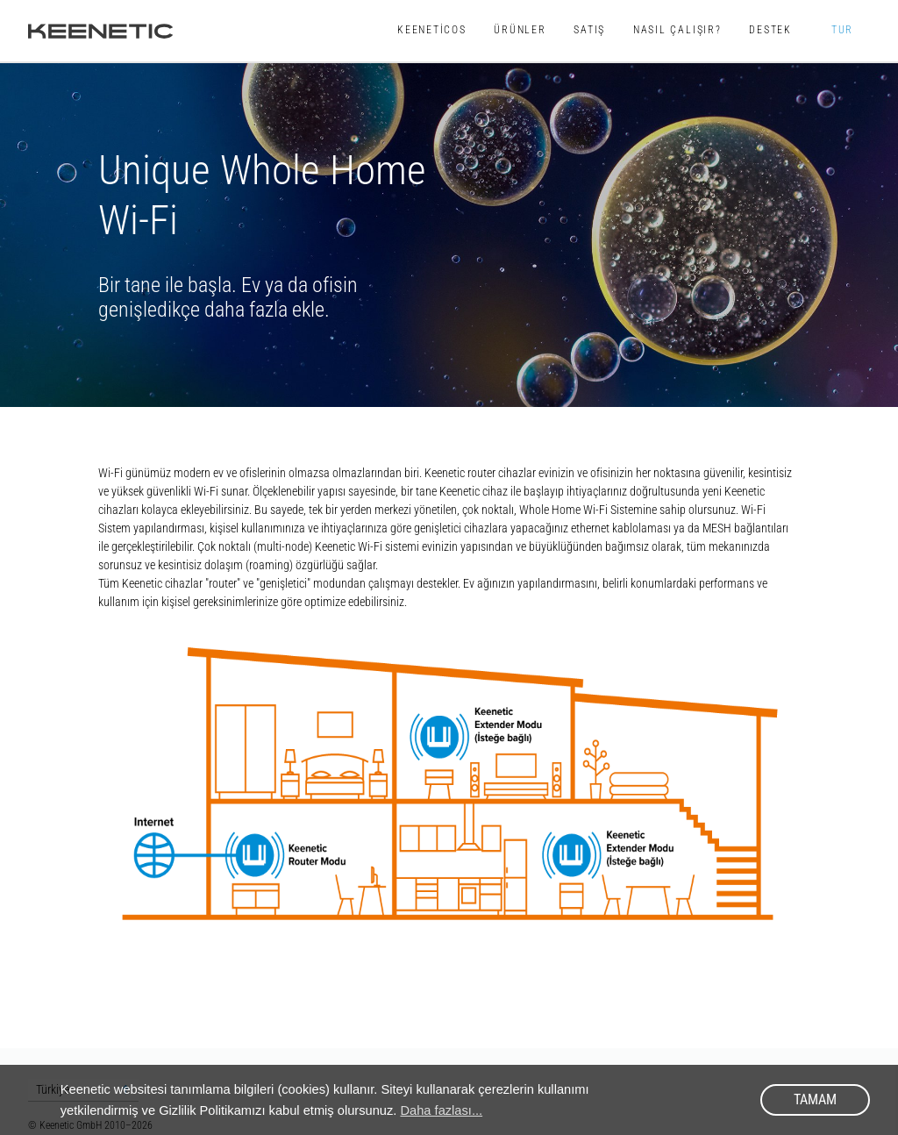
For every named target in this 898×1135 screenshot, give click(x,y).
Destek (770, 30)
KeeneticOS (432, 30)
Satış (589, 30)
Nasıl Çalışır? (677, 30)
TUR (841, 30)
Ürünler (520, 30)
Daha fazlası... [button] (441, 1110)
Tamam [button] (815, 1099)
